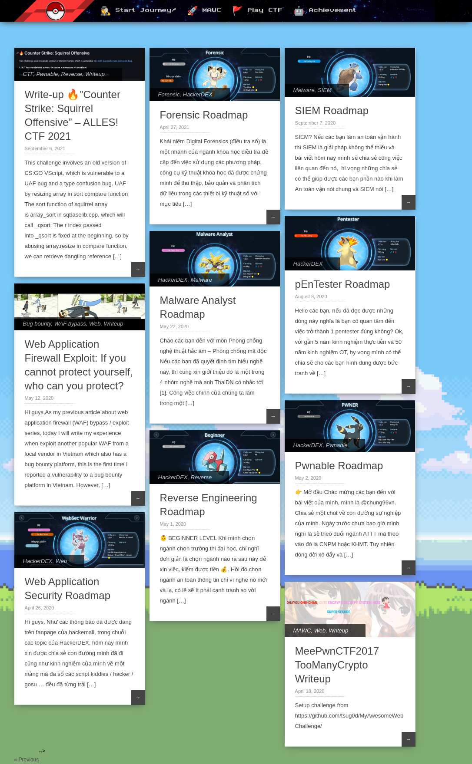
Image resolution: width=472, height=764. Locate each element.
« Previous (26, 760)
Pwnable (47, 74)
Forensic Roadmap (204, 115)
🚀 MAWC (204, 11)
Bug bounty (37, 323)
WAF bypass (70, 323)
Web (95, 323)
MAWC (302, 630)
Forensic (169, 94)
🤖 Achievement (324, 11)
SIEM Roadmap (332, 110)
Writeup (95, 74)
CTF (28, 74)
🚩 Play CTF (257, 11)
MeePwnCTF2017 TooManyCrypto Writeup (337, 665)
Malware (304, 90)
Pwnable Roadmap (339, 465)
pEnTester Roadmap (342, 284)
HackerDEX (198, 94)
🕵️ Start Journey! (138, 11)
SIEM (325, 90)
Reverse (71, 74)
